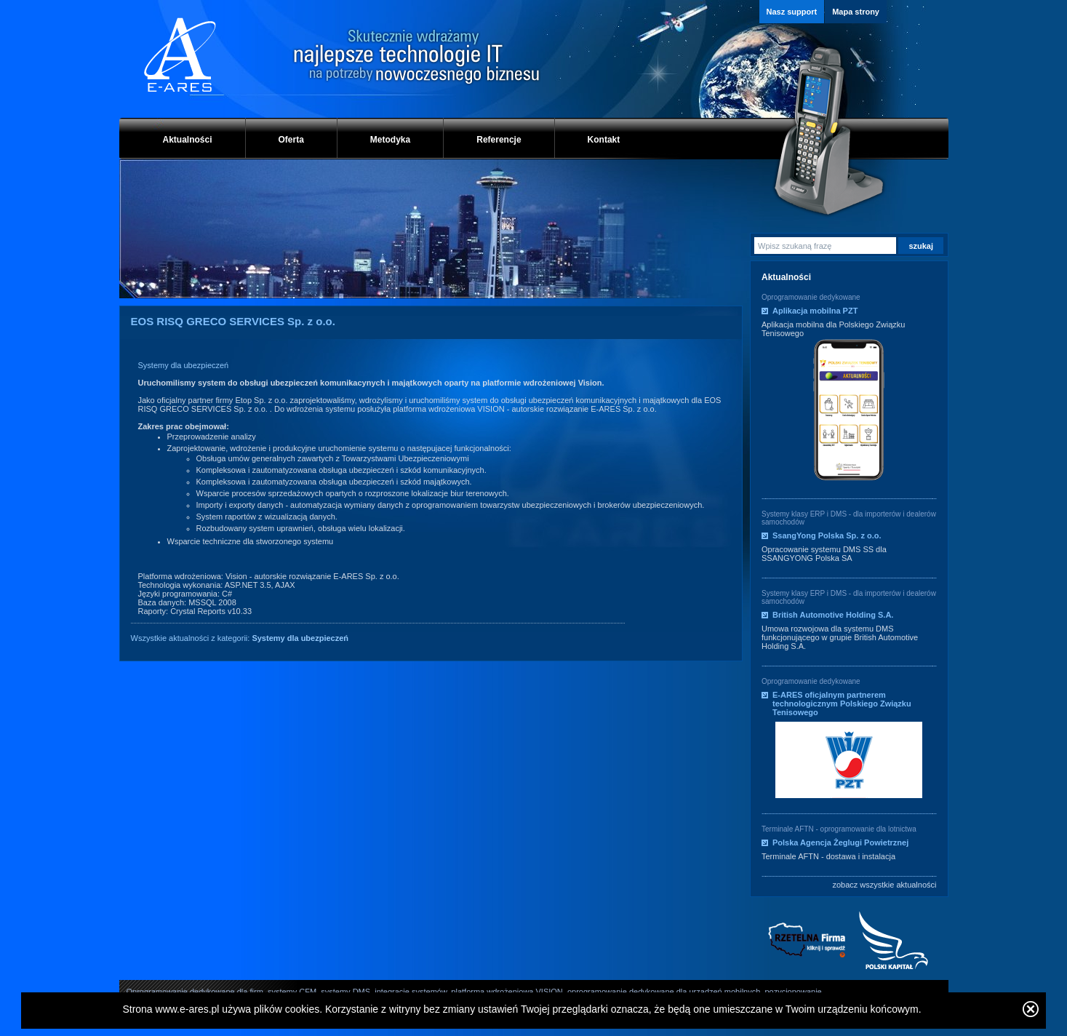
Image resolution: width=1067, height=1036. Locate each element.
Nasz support (792, 11)
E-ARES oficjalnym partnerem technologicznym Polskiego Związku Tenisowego (841, 703)
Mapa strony (855, 11)
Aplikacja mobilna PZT (815, 310)
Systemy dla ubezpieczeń (183, 365)
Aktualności (187, 140)
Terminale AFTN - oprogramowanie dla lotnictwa (839, 829)
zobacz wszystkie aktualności (884, 884)
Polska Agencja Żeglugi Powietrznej (840, 842)
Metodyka (390, 140)
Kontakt (604, 140)
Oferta (291, 140)
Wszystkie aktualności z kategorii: (240, 638)
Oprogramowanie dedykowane (811, 297)
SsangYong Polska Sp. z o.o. (827, 535)
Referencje (498, 140)
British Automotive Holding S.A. (832, 614)
